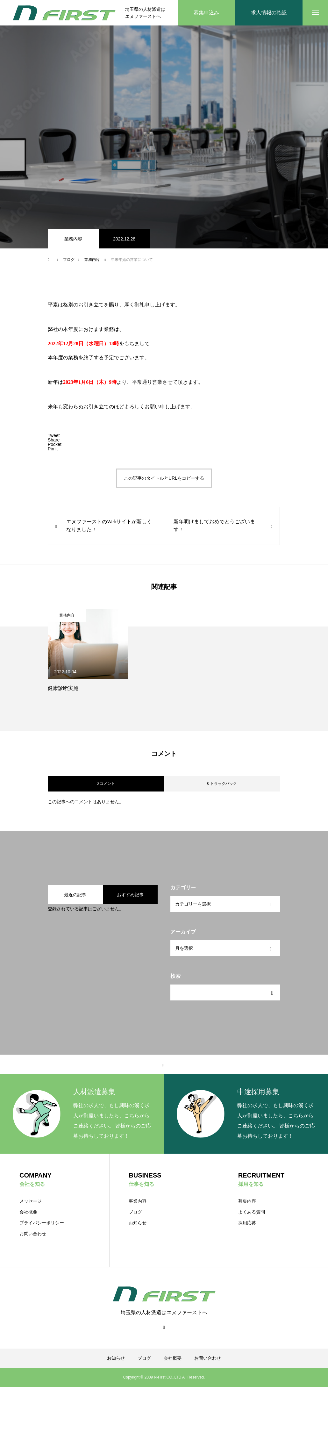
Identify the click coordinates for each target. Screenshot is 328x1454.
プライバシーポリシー (41, 1223)
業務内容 (73, 238)
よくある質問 (251, 1212)
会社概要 (28, 1212)
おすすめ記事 (130, 894)
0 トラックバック (222, 783)
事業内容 (137, 1201)
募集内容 (247, 1201)
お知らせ (137, 1223)
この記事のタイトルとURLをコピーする (164, 478)
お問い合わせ (32, 1233)
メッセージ (30, 1201)
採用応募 (247, 1223)
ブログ (135, 1212)
